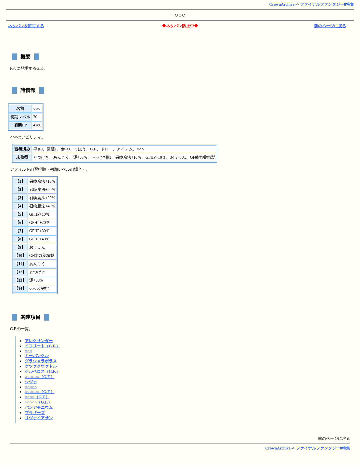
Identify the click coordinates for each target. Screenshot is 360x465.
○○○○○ (31, 387)
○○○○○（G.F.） (38, 402)
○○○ (28, 351)
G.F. (39, 68)
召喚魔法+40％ (42, 206)
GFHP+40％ (39, 239)
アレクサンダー (39, 341)
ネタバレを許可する (26, 26)
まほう (80, 149)
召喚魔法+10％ (128, 157)
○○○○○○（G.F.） (39, 377)
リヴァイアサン (39, 418)
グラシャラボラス (41, 361)
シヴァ (31, 382)
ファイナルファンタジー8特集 (327, 4)
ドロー (107, 149)
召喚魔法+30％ (42, 198)
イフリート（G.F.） (42, 346)
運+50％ (80, 157)
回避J (51, 149)
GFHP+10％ (156, 157)
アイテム (125, 149)
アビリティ (31, 137)
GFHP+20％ (39, 222)
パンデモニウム (39, 407)
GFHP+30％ (39, 231)
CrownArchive (281, 4)
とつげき (41, 157)
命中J (65, 149)
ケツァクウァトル (41, 366)
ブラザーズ (35, 413)
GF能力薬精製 (202, 157)
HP (24, 125)
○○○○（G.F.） (37, 397)
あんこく (61, 157)
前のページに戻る (330, 26)
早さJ (38, 149)
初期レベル (20, 117)
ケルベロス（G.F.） (42, 371)
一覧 (25, 329)
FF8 (13, 68)
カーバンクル (37, 356)
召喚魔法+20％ (42, 189)
